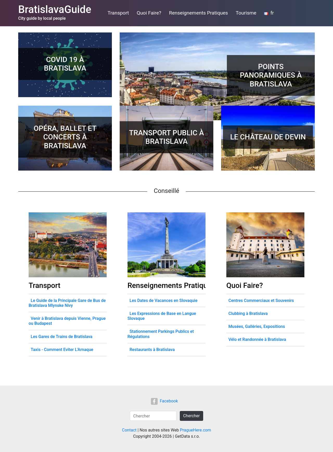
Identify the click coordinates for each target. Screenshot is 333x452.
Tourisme (246, 13)
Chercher (191, 415)
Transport (118, 13)
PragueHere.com (195, 430)
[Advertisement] (173, 71)
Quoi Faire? (149, 13)
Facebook (164, 401)
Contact (129, 430)
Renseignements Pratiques (198, 13)
